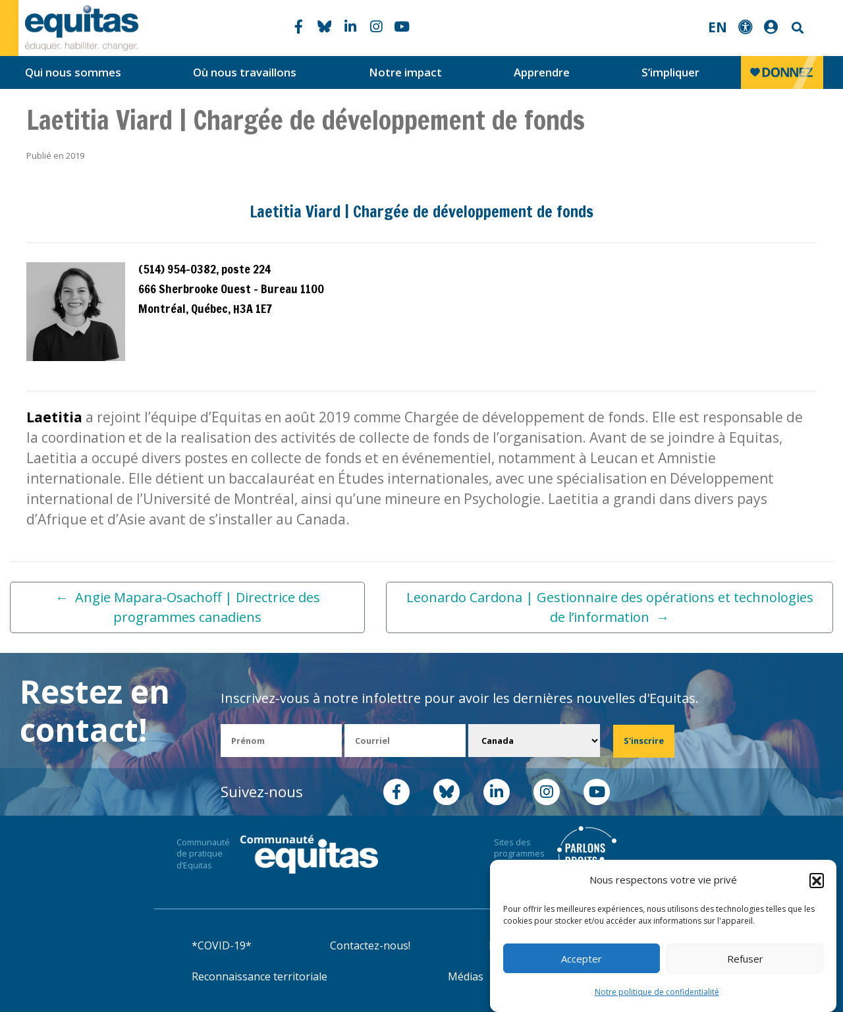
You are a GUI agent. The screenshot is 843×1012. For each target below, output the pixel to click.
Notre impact (405, 72)
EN (717, 27)
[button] (816, 880)
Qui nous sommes (73, 72)
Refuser (745, 958)
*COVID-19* (222, 945)
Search (796, 28)
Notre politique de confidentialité (657, 992)
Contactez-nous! (370, 945)
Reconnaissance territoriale (259, 976)
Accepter (581, 958)
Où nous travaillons (244, 72)
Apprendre (542, 72)
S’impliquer (670, 72)
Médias (465, 976)
